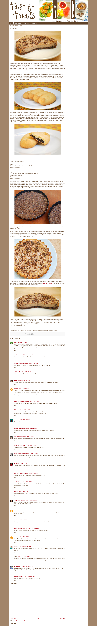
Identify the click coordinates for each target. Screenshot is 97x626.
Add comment (14, 583)
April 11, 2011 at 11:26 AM (33, 401)
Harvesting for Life (18, 436)
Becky (15, 463)
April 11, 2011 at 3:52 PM (28, 436)
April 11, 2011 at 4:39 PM (31, 445)
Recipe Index (26, 23)
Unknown (16, 388)
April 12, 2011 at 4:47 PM (33, 528)
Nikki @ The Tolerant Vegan (20, 401)
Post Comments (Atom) (21, 620)
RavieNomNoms (17, 354)
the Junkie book (17, 566)
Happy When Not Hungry (20, 445)
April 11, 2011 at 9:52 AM (32, 363)
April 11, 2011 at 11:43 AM (26, 409)
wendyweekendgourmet (19, 500)
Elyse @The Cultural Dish (20, 473)
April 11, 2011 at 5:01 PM (22, 463)
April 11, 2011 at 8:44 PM (22, 491)
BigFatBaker (17, 409)
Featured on (34, 23)
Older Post (62, 618)
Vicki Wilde (16, 546)
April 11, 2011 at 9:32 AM (21, 342)
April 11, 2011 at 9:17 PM (31, 500)
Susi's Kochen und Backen (20, 453)
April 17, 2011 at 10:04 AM (29, 576)
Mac (15, 519)
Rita (15, 342)
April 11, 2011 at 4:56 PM (32, 453)
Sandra (15, 510)
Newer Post (13, 618)
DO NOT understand (48, 283)
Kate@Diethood (17, 481)
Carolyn (15, 380)
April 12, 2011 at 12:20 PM (22, 519)
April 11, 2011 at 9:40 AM (27, 354)
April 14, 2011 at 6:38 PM (27, 566)
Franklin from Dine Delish (20, 363)
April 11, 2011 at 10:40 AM (26, 371)
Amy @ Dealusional (18, 576)
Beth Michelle (17, 371)
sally (15, 491)
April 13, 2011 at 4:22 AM (25, 546)
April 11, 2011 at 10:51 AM (24, 380)
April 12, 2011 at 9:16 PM (24, 536)
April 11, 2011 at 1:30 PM (24, 419)
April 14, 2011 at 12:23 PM (24, 556)
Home (11, 23)
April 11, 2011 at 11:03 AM (24, 388)
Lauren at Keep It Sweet (19, 428)
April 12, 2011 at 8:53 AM (23, 510)
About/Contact (18, 23)
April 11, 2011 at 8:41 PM (27, 481)
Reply (15, 350)
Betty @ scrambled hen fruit (20, 528)
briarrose (16, 419)
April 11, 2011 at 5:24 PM (32, 473)
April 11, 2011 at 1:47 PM (31, 428)
